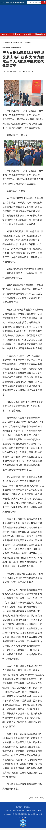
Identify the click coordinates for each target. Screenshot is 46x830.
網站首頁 (5, 34)
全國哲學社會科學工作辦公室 (12, 42)
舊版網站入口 (19, 2)
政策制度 (28, 34)
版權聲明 (27, 807)
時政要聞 (28, 42)
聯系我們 (19, 807)
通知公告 (39, 34)
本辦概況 (16, 34)
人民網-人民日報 (28, 72)
